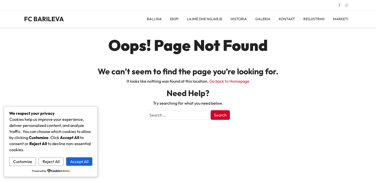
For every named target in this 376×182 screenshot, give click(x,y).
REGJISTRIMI (314, 19)
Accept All (79, 161)
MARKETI (340, 19)
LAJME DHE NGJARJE (204, 19)
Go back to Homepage (229, 81)
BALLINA (154, 19)
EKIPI (174, 19)
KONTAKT (287, 19)
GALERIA (262, 19)
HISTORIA (239, 19)
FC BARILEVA (44, 19)
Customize (22, 161)
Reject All (51, 161)
